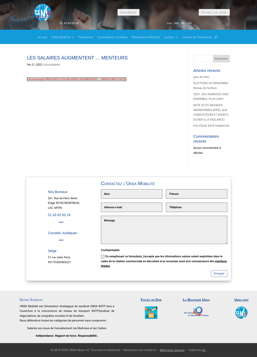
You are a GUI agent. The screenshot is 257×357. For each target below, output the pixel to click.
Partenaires (85, 37)
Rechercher (221, 58)
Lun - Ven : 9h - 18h (179, 23)
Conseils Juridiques (62, 233)
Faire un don (214, 12)
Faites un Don (151, 300)
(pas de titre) (201, 77)
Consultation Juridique (113, 37)
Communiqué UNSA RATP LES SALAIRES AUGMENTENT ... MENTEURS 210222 (76, 79)
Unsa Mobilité (52, 64)
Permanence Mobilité (146, 37)
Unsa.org (241, 300)
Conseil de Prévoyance (197, 37)
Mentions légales (172, 350)
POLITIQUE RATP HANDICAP (211, 126)
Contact (169, 37)
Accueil (42, 37)
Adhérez (128, 12)
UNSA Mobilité (61, 37)
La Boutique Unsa (196, 300)
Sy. (204, 350)
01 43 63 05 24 (69, 23)
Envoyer (219, 273)
